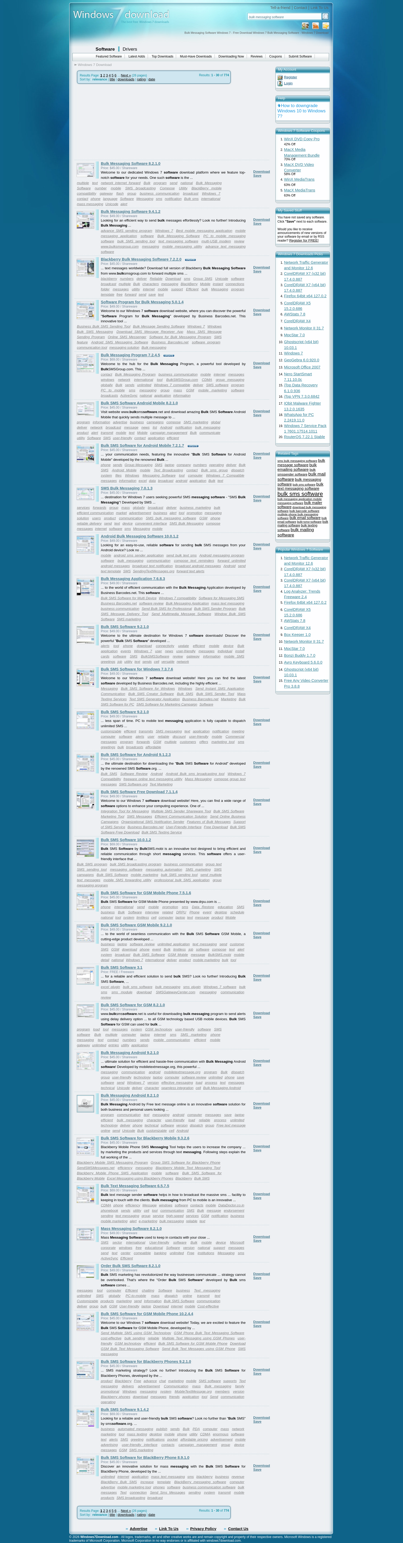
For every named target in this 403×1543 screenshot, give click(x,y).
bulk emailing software (297, 467)
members (222, 1391)
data (152, 481)
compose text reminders (194, 561)
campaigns (155, 422)
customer (237, 944)
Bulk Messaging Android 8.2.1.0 (130, 1095)
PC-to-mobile (136, 1296)
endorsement (234, 1211)
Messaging (144, 199)
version (153, 1083)
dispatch (237, 470)
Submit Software (300, 56)
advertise (120, 422)
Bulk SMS (185, 694)
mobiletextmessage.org (182, 1072)
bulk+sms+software (309, 521)
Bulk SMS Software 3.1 (121, 967)
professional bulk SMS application (182, 880)
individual (225, 651)
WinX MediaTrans (299, 179)
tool (160, 380)
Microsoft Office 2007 (302, 367)
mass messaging (90, 204)
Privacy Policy (203, 1529)
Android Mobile (124, 470)
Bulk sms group (214, 470)
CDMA (207, 380)
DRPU (181, 912)
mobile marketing (212, 390)
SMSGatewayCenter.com (175, 992)
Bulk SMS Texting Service (162, 832)
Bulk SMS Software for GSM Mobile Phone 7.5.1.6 (146, 893)
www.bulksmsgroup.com (120, 246)
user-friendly (122, 438)
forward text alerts (191, 571)
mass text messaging (227, 603)
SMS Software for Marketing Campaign (166, 704)
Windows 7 (211, 193)
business (137, 422)
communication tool (92, 347)
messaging (150, 246)
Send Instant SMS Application (219, 689)
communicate (210, 433)
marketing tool (223, 742)
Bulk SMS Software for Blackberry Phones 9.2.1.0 (146, 1361)
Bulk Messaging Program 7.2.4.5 (130, 355)
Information (153, 1301)
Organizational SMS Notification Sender (152, 822)
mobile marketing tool (134, 1487)
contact (82, 199)
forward (130, 294)
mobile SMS (234, 656)
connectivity (165, 646)
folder (105, 289)
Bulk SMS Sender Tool (215, 694)
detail (105, 960)
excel (142, 481)
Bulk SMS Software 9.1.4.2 (125, 1409)
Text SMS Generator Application (154, 699)
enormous (220, 1434)
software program (206, 342)
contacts (196, 1205)
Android (166, 427)
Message (149, 1205)
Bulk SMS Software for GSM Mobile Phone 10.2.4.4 (147, 1314)
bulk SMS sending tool (136, 241)
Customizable (87, 1301)
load (96, 1029)
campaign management (168, 433)
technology (142, 1077)
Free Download (216, 827)
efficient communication (95, 513)
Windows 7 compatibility (177, 598)
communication (131, 518)
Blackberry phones (115, 1397)
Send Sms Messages (167, 1492)
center (126, 1253)
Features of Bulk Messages (209, 822)
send (173, 183)
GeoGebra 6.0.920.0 (301, 360)
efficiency (125, 1168)
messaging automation (164, 869)
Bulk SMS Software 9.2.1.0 (125, 627)
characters (150, 284)
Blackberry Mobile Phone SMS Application (112, 1173)
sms (159, 199)
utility (136, 289)
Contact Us (238, 1529)
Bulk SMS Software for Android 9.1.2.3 (136, 755)
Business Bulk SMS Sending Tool (103, 326)
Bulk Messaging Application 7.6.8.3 (133, 579)
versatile (168, 662)
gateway (106, 193)
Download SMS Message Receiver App (149, 332)
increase (146, 1482)
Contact (300, 8)
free (119, 294)
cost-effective (111, 1338)
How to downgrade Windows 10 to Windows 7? (301, 111)
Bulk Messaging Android (222, 1088)
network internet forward (120, 183)
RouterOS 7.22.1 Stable (304, 437)
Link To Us (320, 8)
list (155, 427)
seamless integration (177, 1088)
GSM (190, 390)
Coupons (275, 56)
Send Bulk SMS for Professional (167, 609)
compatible (142, 1253)
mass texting (137, 1434)
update (183, 646)
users (96, 518)
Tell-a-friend (280, 8)
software (147, 236)
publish (161, 1429)
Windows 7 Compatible (225, 475)
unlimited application (173, 944)
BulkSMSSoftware (155, 656)
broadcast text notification (152, 566)
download (144, 646)
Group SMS (202, 279)
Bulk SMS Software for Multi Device (129, 598)
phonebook (109, 1211)
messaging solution (124, 347)
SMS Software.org (133, 784)
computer (195, 475)
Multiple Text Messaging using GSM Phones (198, 1338)
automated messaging (135, 1429)
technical (108, 1088)
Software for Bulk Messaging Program (180, 337)
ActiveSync (129, 395)
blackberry (109, 279)
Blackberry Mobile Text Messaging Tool (188, 1168)
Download (261, 172)
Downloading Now (231, 56)
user (158, 651)
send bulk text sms (181, 555)
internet (149, 289)
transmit (107, 433)
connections (235, 284)
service (158, 1216)
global (215, 422)
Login (288, 83)
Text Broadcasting (168, 470)
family (239, 1386)
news (145, 427)
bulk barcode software (305, 510)
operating (216, 465)
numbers (127, 279)
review (239, 241)
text (95, 183)
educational (154, 1248)
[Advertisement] (118, 122)
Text (123, 1492)
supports (230, 1381)
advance (150, 1381)
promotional (110, 1391)
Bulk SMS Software (228, 811)
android (181, 481)
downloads (126, 79)
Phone (195, 912)
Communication (113, 694)
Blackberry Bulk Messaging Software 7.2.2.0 (141, 259)
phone (96, 199)
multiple (83, 183)
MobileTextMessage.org (193, 1391)
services (83, 508)
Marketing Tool (112, 816)
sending (107, 1216)
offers (203, 742)
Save (257, 176)
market (121, 513)
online (187, 1296)
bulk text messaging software (300, 486)
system (106, 475)
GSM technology (158, 1029)
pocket (172, 1439)
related (167, 912)
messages (121, 289)
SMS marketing (195, 422)
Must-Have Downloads (196, 56)
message (131, 427)
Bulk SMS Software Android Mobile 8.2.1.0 (139, 403)
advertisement (140, 513)
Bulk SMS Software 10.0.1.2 (126, 840)
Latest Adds (136, 56)
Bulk (146, 183)
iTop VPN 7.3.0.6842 (301, 396)
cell (156, 662)
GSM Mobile (178, 955)
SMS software (217, 385)
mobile (116, 188)
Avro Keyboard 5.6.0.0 (303, 662)
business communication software (209, 1487)
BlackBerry (189, 284)
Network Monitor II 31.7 (304, 328)
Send (214, 1397)
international (210, 199)
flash (120, 193)
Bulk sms (191, 199)
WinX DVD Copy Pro (302, 139)
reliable (163, 737)
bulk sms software (137, 987)
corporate (108, 1248)
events (126, 651)
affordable (153, 747)
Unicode (111, 204)
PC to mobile (113, 390)
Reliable (156, 279)
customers (188, 742)
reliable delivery (89, 523)
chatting (148, 1290)
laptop (169, 465)
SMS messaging (169, 731)
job (119, 662)
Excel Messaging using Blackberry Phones (140, 1178)
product (82, 433)
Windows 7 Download (95, 65)
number (101, 188)
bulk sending (135, 1338)
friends (174, 1397)
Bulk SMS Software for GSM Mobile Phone (192, 1343)
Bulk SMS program (92, 864)
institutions (206, 1253)
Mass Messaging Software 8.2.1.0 (131, 1228)
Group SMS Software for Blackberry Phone (185, 1163)
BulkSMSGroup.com (182, 380)
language (110, 199)
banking (160, 1253)
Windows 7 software (219, 987)
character (152, 1088)
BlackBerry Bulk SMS (119, 1482)
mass (178, 390)
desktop (221, 912)
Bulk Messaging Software (178, 236)
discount (179, 737)
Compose (167, 188)
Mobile (205, 284)
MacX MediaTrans (299, 190)
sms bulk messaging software (297, 460)
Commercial (235, 737)
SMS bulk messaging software (171, 518)
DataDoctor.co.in (231, 1205)
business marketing (195, 508)
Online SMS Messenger (127, 337)
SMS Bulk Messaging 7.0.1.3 (126, 488)
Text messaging (207, 1290)
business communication (160, 193)
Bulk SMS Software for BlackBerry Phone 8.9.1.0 (145, 1457)
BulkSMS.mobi (219, 955)
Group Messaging (138, 465)
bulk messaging (207, 427)
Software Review (133, 774)
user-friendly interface (139, 1445)
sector (117, 1242)
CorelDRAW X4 (297, 321)
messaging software (126, 869)
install (239, 651)
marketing (124, 1301)
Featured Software (109, 56)
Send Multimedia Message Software (181, 614)
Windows (132, 475)
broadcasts (109, 395)
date (151, 79)
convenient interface (151, 523)
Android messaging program (221, 555)
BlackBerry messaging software (200, 1482)
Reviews (256, 56)
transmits (146, 731)
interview (152, 912)
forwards (99, 508)
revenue (238, 1477)
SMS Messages (139, 816)
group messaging (230, 380)
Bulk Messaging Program (135, 374)
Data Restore (203, 907)
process (211, 1083)
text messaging (205, 944)
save (152, 294)
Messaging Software (159, 475)
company (184, 465)
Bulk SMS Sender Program (215, 609)
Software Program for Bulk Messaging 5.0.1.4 (142, 302)
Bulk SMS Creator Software (151, 694)
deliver (142, 279)
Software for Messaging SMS (221, 598)
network (124, 380)
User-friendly (159, 1242)
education (225, 907)
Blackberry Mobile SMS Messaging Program (112, 1163)
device (127, 523)
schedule (237, 912)
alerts (105, 646)
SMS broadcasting (140, 188)
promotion (194, 513)
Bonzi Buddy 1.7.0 (299, 655)
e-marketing (148, 1221)
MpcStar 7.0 (294, 335)
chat (162, 1381)
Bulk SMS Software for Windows (148, 689)
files (118, 475)
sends (130, 385)
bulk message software (301, 462)
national (187, 183)
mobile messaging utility (182, 246)
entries (113, 1045)
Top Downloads (162, 56)
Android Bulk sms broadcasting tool (195, 774)
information (182, 395)
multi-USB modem (216, 241)
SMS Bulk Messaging (186, 523)
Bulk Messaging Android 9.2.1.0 (130, 1053)
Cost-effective (208, 1306)
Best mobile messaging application (204, 231)
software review (151, 603)
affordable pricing (194, 1439)
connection (138, 1492)
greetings (108, 662)
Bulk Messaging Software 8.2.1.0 (130, 163)
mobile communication (171, 1040)
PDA (196, 1429)
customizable (111, 731)
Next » (126, 75)
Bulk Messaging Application (187, 603)
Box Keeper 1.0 (297, 634)
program (160, 183)
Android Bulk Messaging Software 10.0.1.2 (139, 536)
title (112, 79)
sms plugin (192, 987)
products (107, 1301)
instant (218, 284)
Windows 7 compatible (172, 385)
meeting (238, 731)
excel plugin (110, 987)
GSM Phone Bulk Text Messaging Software (209, 1333)
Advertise (138, 1529)
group (131, 193)
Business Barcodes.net (169, 342)
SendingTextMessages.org (153, 571)
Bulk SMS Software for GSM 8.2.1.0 (133, 1005)
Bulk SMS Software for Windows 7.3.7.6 (137, 669)
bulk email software (305, 518)
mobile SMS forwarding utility (127, 880)
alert (124, 204)
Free (190, 1253)
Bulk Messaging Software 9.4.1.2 (130, 211)
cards (105, 656)
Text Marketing (161, 784)
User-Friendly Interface (184, 827)
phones (159, 1487)
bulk (205, 289)
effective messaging (177, 1083)
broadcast (190, 193)
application (162, 395)
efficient (173, 438)
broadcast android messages (198, 566)
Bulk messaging (154, 347)
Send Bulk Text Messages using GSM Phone (198, 1349)
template (107, 294)
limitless (142, 917)
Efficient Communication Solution (181, 816)
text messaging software (178, 241)
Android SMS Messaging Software (119, 342)
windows (107, 380)
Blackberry (184, 1178)
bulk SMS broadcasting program (135, 864)
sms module (121, 992)
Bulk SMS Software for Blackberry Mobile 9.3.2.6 (145, 1138)
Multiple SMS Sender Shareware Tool (181, 811)
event (207, 912)
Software (105, 49)
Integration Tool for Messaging (125, 811)
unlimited (144, 385)
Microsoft (237, 1242)
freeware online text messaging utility (152, 779)
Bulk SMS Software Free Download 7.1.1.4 (139, 792)
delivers (128, 1386)
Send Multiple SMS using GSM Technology (136, 1333)
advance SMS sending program (126, 231)
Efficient (192, 289)
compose (173, 422)
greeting (137, 1439)
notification (173, 199)
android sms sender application (139, 555)
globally (107, 385)
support (177, 289)
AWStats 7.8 (294, 314)
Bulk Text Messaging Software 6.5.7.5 (135, 1186)
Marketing (228, 699)
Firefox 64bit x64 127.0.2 (305, 296)
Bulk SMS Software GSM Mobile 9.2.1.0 (136, 925)
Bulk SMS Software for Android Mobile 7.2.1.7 (142, 445)
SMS (107, 438)
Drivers (130, 49)
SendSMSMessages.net (96, 1168)
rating (141, 79)
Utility (183, 188)
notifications (155, 1439)
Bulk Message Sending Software (159, 326)
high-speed (174, 1216)
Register (290, 77)
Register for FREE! (304, 240)
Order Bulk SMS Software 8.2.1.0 (130, 1266)
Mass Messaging (198, 779)
